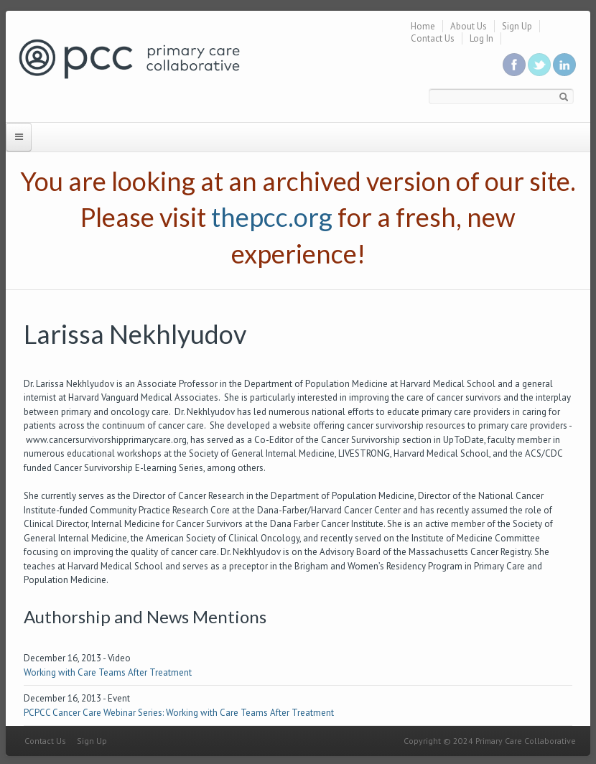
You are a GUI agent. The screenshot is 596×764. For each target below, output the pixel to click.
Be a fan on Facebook (514, 64)
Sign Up (517, 26)
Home (423, 26)
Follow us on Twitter (539, 64)
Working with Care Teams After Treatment (108, 672)
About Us (468, 26)
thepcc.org (271, 217)
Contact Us (433, 38)
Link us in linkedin (564, 64)
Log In (481, 38)
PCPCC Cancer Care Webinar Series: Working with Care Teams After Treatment (179, 713)
